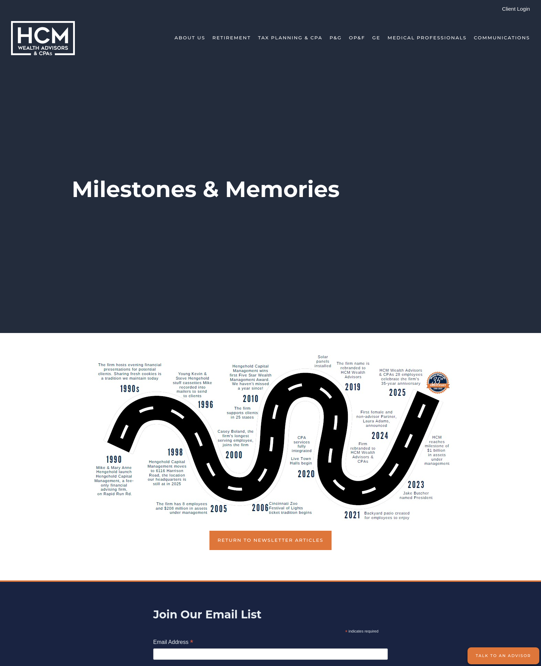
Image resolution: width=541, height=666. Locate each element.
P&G (335, 37)
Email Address (173, 642)
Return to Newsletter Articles (271, 540)
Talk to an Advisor (503, 655)
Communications (502, 37)
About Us (190, 37)
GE (376, 37)
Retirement (232, 37)
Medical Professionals (426, 37)
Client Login (516, 9)
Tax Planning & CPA (290, 37)
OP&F (357, 37)
